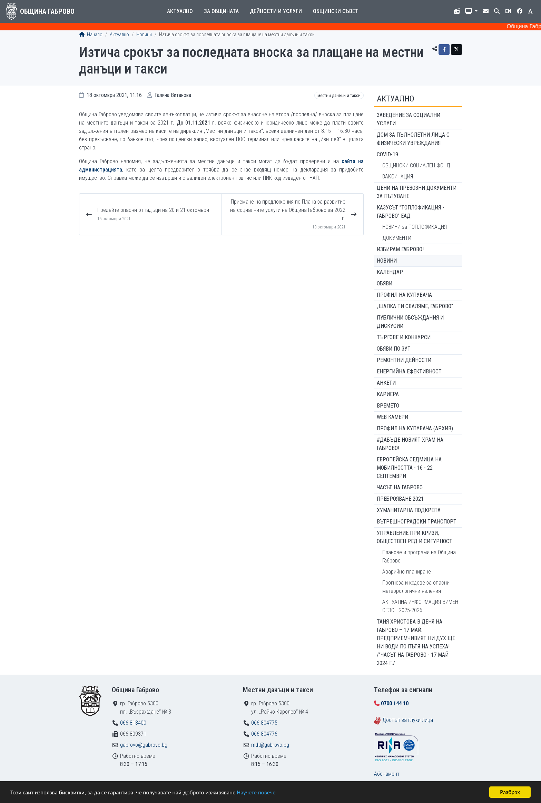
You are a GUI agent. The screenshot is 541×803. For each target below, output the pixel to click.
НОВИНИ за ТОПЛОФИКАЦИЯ (414, 227)
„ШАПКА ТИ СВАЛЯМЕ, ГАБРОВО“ (415, 306)
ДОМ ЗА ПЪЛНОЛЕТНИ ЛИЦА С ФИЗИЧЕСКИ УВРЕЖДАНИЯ (413, 138)
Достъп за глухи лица (407, 720)
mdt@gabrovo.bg (270, 745)
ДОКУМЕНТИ (396, 238)
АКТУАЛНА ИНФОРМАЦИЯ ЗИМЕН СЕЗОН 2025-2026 (420, 606)
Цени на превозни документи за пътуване (416, 192)
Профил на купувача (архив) (415, 428)
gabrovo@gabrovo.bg (143, 745)
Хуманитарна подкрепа (409, 510)
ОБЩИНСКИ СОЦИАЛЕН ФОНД (416, 165)
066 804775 (264, 722)
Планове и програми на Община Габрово (419, 556)
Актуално (180, 11)
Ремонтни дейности (404, 360)
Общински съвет (335, 11)
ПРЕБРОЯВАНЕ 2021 (400, 499)
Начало (90, 35)
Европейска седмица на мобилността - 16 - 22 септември (409, 467)
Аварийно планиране (406, 571)
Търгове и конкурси (404, 337)
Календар (390, 272)
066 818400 (133, 722)
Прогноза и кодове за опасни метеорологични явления (416, 586)
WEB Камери (392, 417)
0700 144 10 (395, 703)
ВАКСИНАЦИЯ (397, 176)
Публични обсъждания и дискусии (410, 321)
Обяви (384, 283)
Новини (144, 35)
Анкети (386, 383)
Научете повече (256, 792)
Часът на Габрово (400, 487)
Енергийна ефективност (409, 371)
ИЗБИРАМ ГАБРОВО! (400, 249)
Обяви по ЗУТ (394, 348)
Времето (388, 405)
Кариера (388, 394)
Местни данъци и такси (339, 95)
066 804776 (264, 734)
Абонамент (387, 774)
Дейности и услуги (276, 11)
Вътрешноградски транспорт (416, 521)
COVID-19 (387, 154)
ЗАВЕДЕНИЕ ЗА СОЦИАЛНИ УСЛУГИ (408, 119)
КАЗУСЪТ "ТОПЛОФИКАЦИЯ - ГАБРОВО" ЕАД (410, 211)
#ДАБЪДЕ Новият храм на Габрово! (410, 444)
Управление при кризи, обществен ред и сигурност (414, 537)
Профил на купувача (404, 295)
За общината (221, 11)
